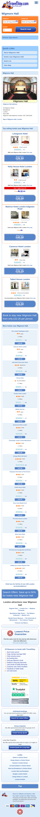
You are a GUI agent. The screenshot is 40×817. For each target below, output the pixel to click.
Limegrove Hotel (20, 134)
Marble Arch (25, 615)
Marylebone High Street (17, 613)
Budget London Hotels (20, 774)
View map (29, 152)
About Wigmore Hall (11, 52)
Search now (25, 29)
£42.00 (20, 437)
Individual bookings (20, 711)
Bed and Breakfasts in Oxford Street (19, 768)
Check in (6, 18)
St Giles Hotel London (20, 393)
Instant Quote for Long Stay (20, 747)
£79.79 (20, 577)
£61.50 (20, 562)
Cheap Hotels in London (20, 776)
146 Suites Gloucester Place (20, 362)
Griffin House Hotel (20, 487)
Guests (5, 27)
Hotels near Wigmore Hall (14, 57)
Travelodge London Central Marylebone (20, 440)
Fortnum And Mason (21, 623)
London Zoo (24, 608)
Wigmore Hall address (10, 104)
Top (20, 786)
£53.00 (20, 499)
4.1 (24, 149)
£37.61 (20, 406)
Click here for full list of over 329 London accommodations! (20, 585)
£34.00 (20, 374)
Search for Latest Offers (19, 718)
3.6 (24, 182)
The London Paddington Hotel (20, 331)
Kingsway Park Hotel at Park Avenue (20, 471)
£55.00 (20, 515)
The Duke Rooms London (20, 518)
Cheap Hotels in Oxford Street (20, 760)
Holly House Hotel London (20, 167)
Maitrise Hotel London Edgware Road (20, 208)
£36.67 (20, 390)
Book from (20, 158)
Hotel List (7, 61)
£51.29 (20, 484)
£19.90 (20, 343)
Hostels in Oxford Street (20, 763)
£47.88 (20, 468)
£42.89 (20, 452)
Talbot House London (20, 279)
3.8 (24, 224)
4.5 (24, 295)
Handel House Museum (15, 618)
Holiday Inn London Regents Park (20, 565)
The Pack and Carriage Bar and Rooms (20, 550)
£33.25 (20, 359)
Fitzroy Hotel (20, 378)
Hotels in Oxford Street (20, 757)
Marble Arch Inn (19, 409)
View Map (7, 65)
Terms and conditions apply (20, 643)
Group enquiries (20, 726)
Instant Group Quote (19, 733)
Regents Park (13, 608)
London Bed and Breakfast (19, 771)
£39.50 (20, 421)
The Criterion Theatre (26, 620)
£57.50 (20, 546)
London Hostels (20, 779)
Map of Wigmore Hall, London (12, 119)
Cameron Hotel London (20, 247)
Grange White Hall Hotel (20, 456)
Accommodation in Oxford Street (20, 765)
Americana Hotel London (20, 425)
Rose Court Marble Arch (20, 503)
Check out (24, 18)
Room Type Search (11, 37)
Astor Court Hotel (20, 534)
